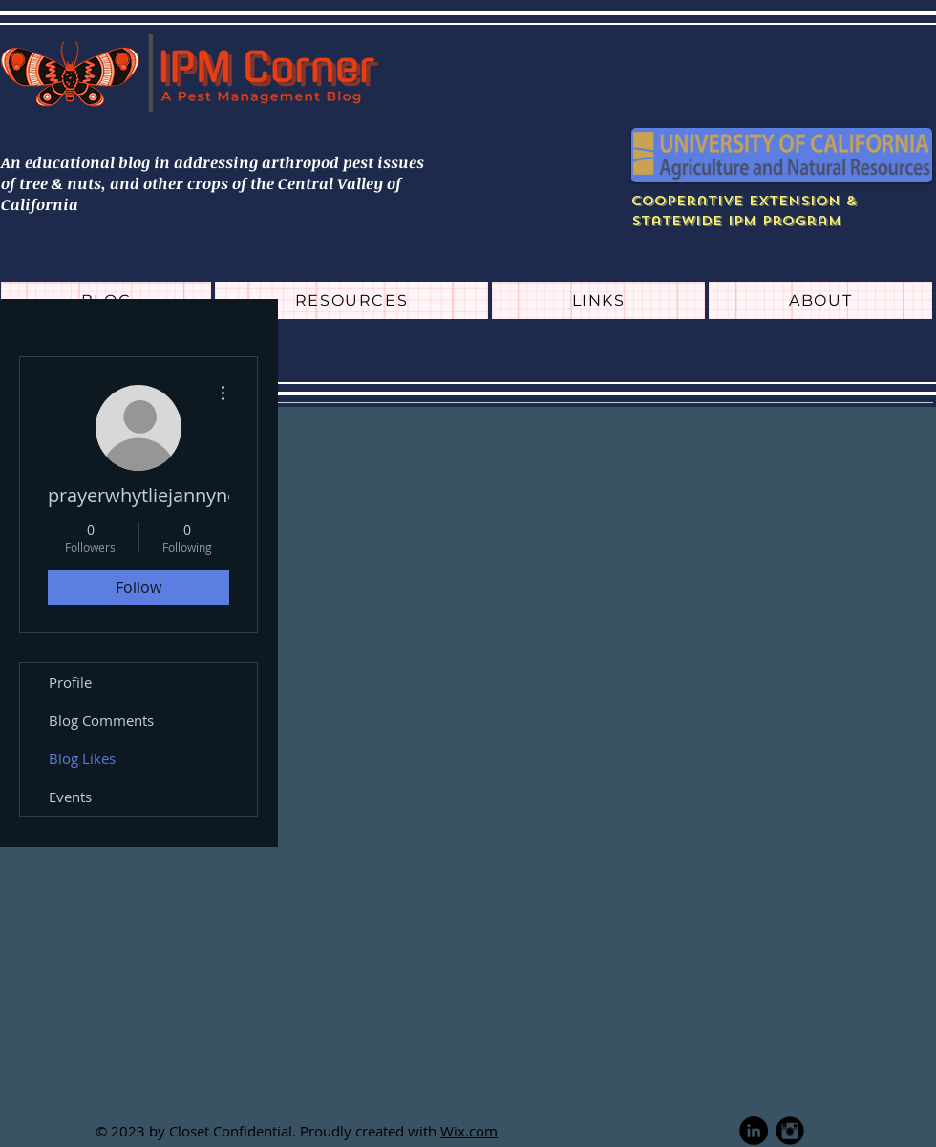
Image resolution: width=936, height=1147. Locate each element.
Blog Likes (82, 758)
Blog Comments (101, 720)
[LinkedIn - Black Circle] (753, 1130)
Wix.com (469, 1130)
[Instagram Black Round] (790, 1130)
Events (70, 796)
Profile (70, 681)
